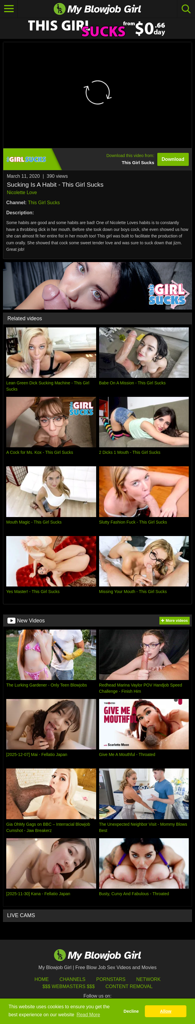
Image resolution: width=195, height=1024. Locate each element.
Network (148, 979)
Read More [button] (88, 1014)
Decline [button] (131, 1011)
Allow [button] (165, 1011)
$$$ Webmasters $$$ (68, 986)
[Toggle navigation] (9, 9)
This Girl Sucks (44, 202)
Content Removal (129, 986)
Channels (72, 979)
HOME (41, 979)
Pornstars (110, 979)
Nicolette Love (22, 192)
